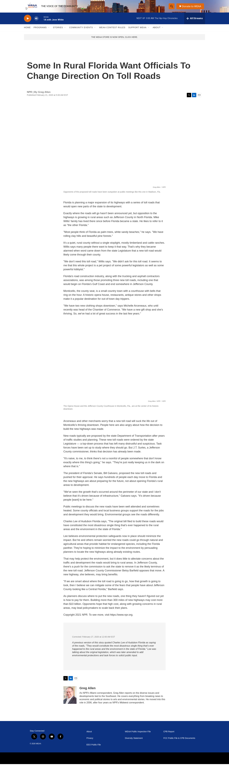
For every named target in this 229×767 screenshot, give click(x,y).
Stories (58, 30)
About (157, 30)
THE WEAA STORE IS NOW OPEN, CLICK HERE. (114, 40)
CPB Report (168, 734)
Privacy (89, 741)
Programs (40, 30)
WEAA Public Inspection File (138, 734)
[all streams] (194, 21)
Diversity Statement (134, 741)
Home (27, 30)
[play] (27, 21)
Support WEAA (137, 30)
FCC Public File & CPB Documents (179, 741)
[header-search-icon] (172, 8)
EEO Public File (93, 748)
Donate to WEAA (192, 7)
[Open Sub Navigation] (49, 30)
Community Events (81, 30)
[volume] (36, 21)
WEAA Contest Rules (112, 30)
